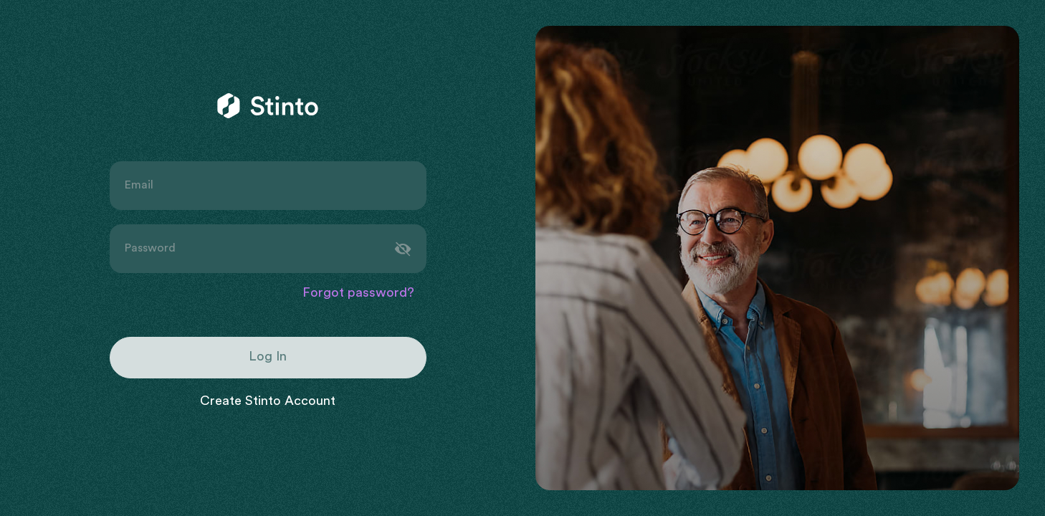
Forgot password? (358, 293)
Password (150, 248)
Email (138, 185)
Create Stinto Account (267, 401)
